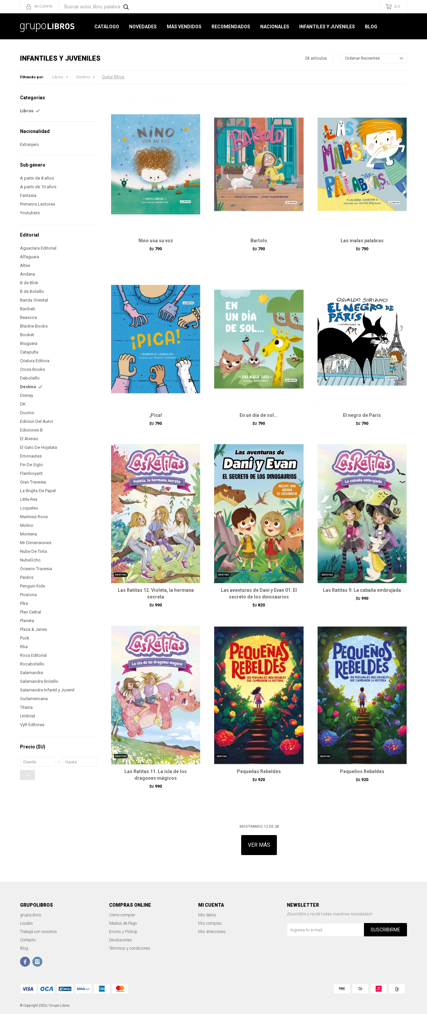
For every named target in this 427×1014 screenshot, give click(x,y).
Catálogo (106, 26)
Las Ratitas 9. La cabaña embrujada (362, 590)
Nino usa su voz (155, 240)
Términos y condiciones (129, 948)
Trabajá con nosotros (38, 931)
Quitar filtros (113, 77)
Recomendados (230, 26)
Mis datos (207, 915)
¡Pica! (155, 415)
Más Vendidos (184, 26)
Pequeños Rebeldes (362, 771)
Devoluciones (120, 940)
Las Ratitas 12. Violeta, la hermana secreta (156, 593)
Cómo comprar (122, 915)
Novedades (143, 26)
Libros (57, 77)
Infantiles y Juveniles (327, 26)
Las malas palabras (362, 240)
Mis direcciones (212, 931)
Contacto (28, 940)
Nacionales (274, 26)
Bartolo (259, 240)
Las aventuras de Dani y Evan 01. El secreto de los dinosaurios (259, 593)
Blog (371, 26)
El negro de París (362, 415)
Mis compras (210, 923)
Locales (26, 923)
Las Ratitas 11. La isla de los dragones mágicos (155, 775)
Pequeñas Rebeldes (259, 771)
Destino (83, 77)
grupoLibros (30, 915)
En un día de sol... (259, 415)
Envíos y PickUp (123, 931)
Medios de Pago (123, 923)
